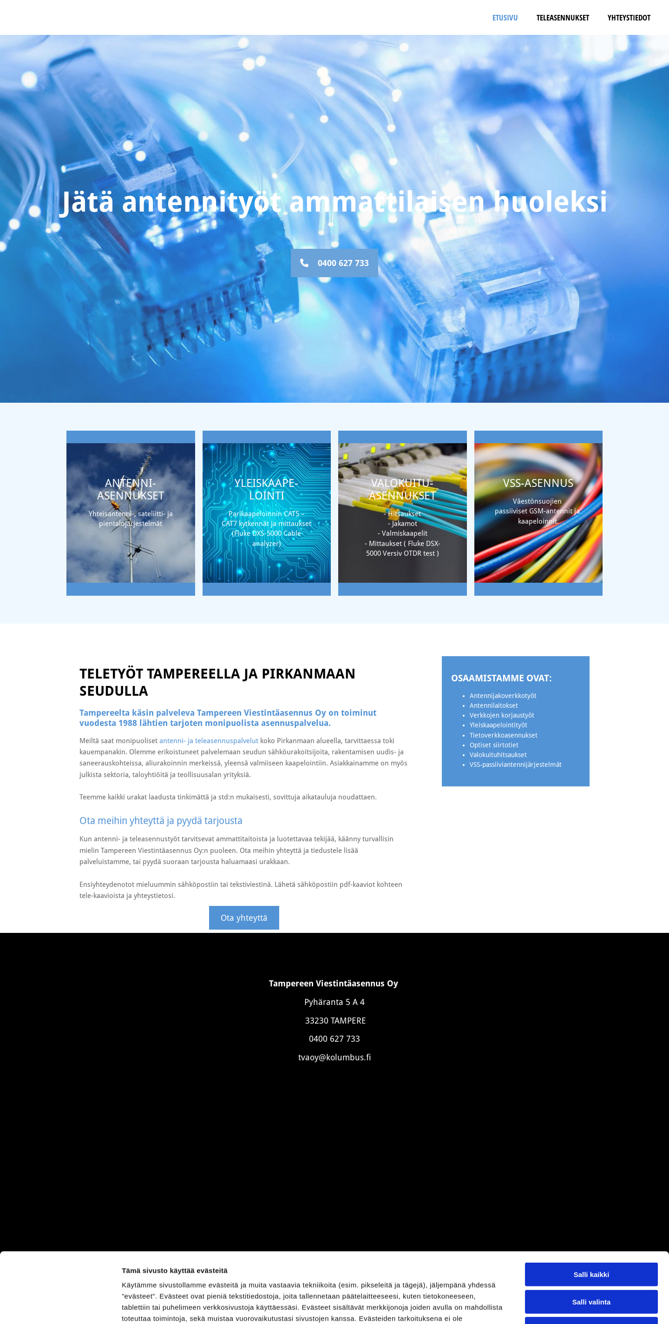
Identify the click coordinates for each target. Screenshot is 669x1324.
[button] (334, 263)
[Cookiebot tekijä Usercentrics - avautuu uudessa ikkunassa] (60, 1306)
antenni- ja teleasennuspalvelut (208, 741)
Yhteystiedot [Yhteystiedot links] (629, 17)
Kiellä (591, 1256)
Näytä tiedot (497, 1306)
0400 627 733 (334, 1039)
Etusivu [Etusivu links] (505, 17)
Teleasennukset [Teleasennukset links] (563, 17)
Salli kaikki (592, 1201)
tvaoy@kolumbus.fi (334, 1057)
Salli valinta (591, 1229)
